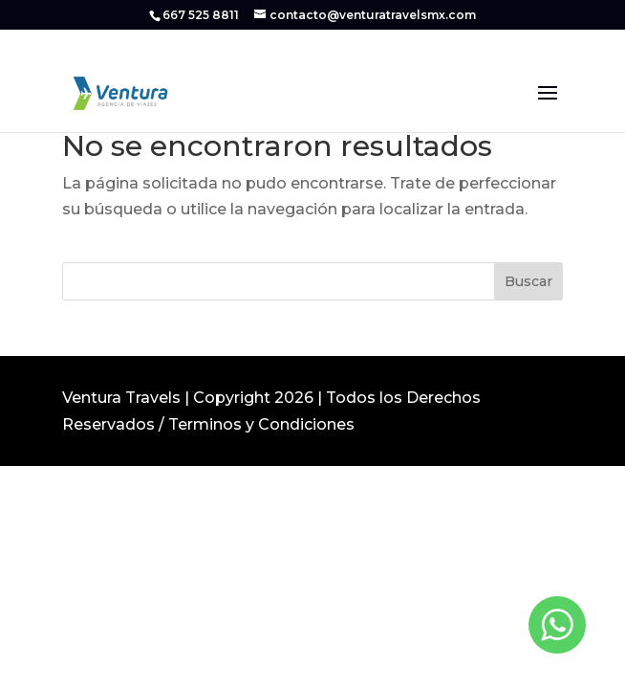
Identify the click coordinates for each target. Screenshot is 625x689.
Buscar (528, 281)
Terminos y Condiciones (261, 424)
